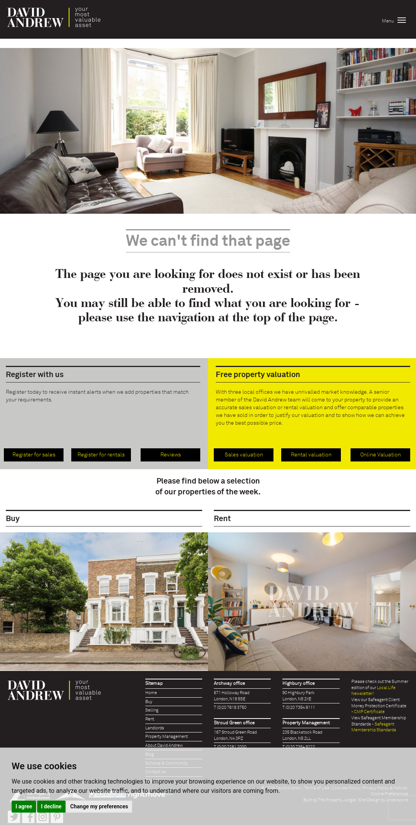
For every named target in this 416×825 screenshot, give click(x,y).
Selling (151, 710)
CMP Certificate (369, 712)
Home (151, 693)
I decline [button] (51, 806)
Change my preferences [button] (99, 806)
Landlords (154, 728)
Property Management (166, 736)
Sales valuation (244, 455)
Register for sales (33, 455)
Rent (149, 719)
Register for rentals (101, 455)
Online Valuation (380, 455)
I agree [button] (23, 806)
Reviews (170, 455)
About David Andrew (164, 745)
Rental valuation (311, 455)
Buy (148, 702)
